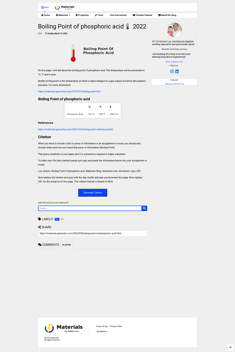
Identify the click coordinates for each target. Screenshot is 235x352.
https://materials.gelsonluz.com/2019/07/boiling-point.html (69, 91)
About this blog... (168, 15)
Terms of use (102, 326)
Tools (99, 15)
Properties (82, 15)
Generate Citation (92, 192)
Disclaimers (102, 331)
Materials (63, 15)
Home (45, 15)
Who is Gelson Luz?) (175, 62)
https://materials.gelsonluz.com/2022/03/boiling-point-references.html (75, 129)
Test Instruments (118, 15)
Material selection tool (174, 84)
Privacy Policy (116, 326)
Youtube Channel (142, 15)
